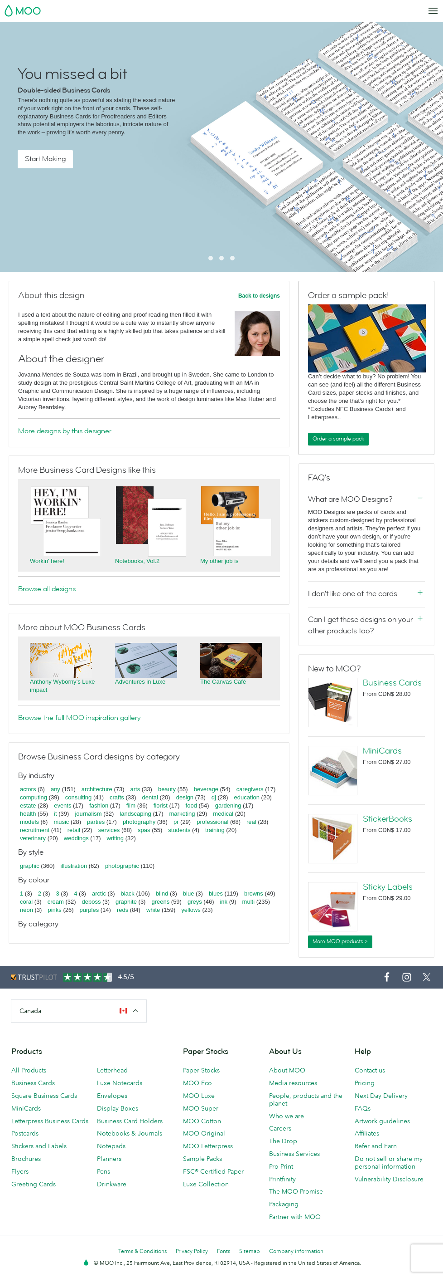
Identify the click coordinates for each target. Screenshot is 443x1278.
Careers (280, 1128)
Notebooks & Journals (129, 1133)
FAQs (363, 1108)
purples (89, 909)
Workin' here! (47, 561)
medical (223, 813)
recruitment (34, 830)
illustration (74, 865)
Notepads (111, 1146)
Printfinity (282, 1179)
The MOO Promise (296, 1191)
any (55, 789)
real (251, 821)
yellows (191, 909)
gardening (228, 805)
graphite (126, 901)
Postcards (25, 1133)
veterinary (33, 838)
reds (122, 909)
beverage (206, 789)
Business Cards (392, 682)
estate (28, 805)
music (61, 821)
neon (26, 909)
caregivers (250, 789)
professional (212, 821)
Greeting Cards (33, 1184)
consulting (78, 797)
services (109, 830)
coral (26, 901)
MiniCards (382, 750)
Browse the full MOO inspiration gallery (79, 718)
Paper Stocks (201, 1070)
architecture (97, 789)
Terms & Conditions (142, 1251)
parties (96, 821)
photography (139, 821)
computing (33, 797)
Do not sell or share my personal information (389, 1162)
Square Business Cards (44, 1096)
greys (195, 901)
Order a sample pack (338, 438)
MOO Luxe (199, 1096)
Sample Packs (202, 1159)
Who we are (286, 1116)
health (28, 813)
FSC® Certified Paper (213, 1171)
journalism (88, 813)
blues (216, 893)
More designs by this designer (64, 431)
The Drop (283, 1141)
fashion (98, 805)
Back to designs (259, 296)
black (128, 893)
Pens (103, 1171)
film (130, 805)
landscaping (135, 813)
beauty (167, 789)
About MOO (287, 1070)
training (215, 830)
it (55, 813)
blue (188, 893)
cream (56, 901)
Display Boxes (117, 1108)
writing (115, 838)
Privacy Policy (192, 1251)
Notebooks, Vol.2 (137, 561)
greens (160, 901)
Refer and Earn (376, 1146)
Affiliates (367, 1133)
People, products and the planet (305, 1099)
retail (73, 830)
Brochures (26, 1159)
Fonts (223, 1251)
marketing (182, 813)
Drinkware (111, 1184)
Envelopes (112, 1096)
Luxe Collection (206, 1184)
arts (135, 789)
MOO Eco (197, 1083)
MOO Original (204, 1133)
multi (248, 901)
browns (253, 893)
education (247, 797)
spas (144, 830)
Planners (109, 1159)
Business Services (294, 1154)
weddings (76, 838)
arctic (99, 893)
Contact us (370, 1070)
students (179, 830)
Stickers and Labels (39, 1146)
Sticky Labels (388, 886)
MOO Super (200, 1108)
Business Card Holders (130, 1121)
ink (223, 901)
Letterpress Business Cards (49, 1121)
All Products (28, 1070)
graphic (29, 865)
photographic (122, 865)
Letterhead (112, 1070)
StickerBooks (387, 818)
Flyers (20, 1171)
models (29, 821)
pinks (54, 909)
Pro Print (281, 1166)
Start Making (45, 159)
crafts (117, 797)
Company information (296, 1251)
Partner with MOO (295, 1217)
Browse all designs (47, 589)
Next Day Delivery (381, 1096)
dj (214, 797)
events (62, 805)
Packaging (284, 1204)
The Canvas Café (223, 681)
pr (176, 821)
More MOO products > (340, 941)
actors (28, 789)
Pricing (365, 1083)
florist (161, 805)
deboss (91, 901)
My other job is (219, 561)
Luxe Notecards (119, 1083)
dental (150, 797)
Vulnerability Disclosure (389, 1179)
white (153, 909)
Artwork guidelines (382, 1121)
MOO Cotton (202, 1121)
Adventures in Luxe (140, 681)
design (184, 797)
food (191, 805)
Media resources (293, 1083)
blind (162, 893)
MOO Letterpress (208, 1146)
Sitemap (249, 1251)
